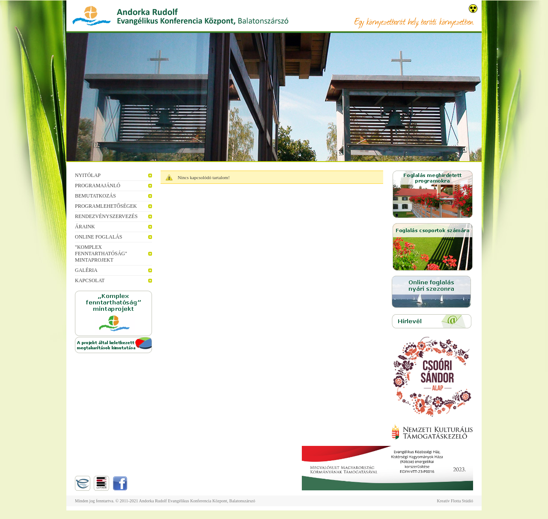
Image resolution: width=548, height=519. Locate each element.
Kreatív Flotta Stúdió (455, 500)
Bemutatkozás (95, 196)
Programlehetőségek (106, 206)
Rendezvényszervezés (106, 216)
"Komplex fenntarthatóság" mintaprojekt (101, 253)
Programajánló (97, 186)
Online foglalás (98, 237)
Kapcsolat (89, 280)
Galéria (86, 270)
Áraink (85, 227)
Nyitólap (88, 175)
